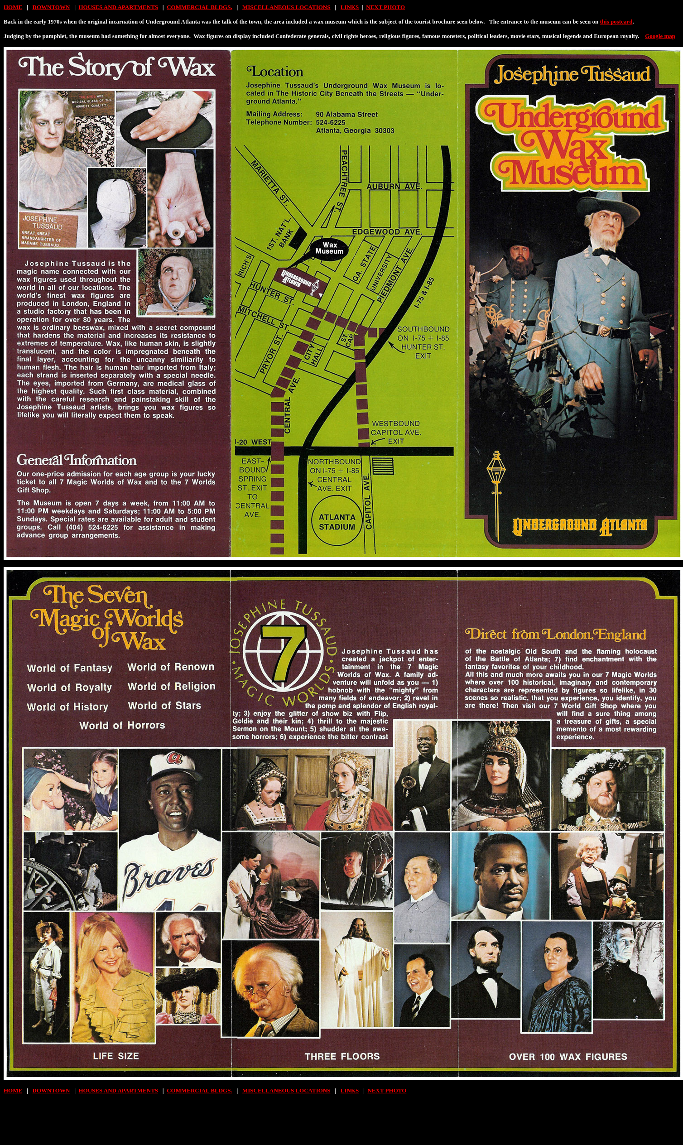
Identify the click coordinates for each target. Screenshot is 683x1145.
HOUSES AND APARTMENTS (119, 7)
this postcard (616, 21)
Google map (660, 36)
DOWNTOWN (51, 7)
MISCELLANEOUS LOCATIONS (286, 7)
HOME (13, 7)
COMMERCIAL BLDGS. (199, 7)
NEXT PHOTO (385, 7)
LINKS (350, 7)
